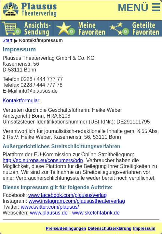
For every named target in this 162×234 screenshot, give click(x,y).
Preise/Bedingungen (66, 228)
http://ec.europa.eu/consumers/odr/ (43, 160)
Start (7, 40)
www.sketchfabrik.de (96, 212)
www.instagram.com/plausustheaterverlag (77, 201)
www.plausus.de (49, 212)
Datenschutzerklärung (109, 228)
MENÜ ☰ (139, 7)
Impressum (144, 228)
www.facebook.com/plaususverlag (67, 195)
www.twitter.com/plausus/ (50, 207)
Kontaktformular (21, 100)
